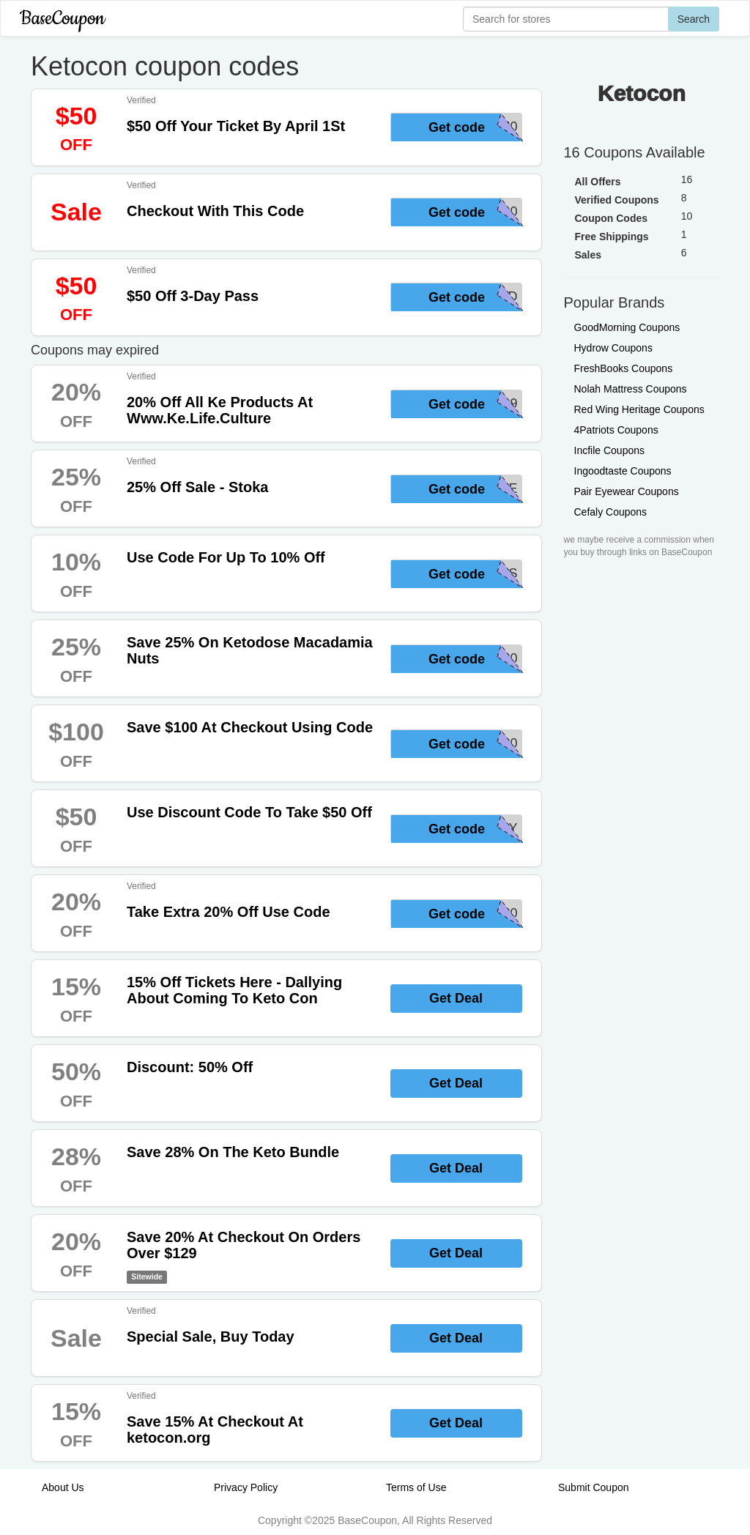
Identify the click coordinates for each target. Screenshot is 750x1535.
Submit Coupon (593, 1487)
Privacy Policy (246, 1487)
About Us (63, 1487)
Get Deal (456, 998)
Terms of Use (416, 1487)
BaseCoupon (62, 18)
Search (693, 19)
